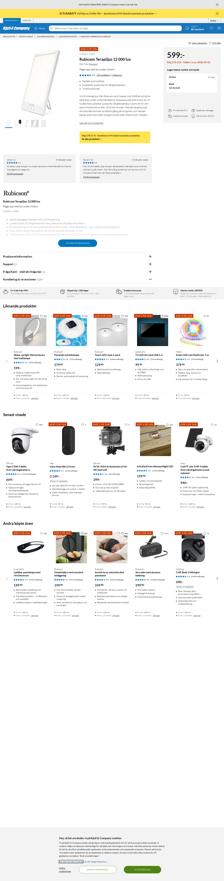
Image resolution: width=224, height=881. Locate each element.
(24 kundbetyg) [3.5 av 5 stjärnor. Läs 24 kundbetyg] (35, 607)
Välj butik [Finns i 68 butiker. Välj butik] (195, 642)
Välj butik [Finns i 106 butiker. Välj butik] (115, 642)
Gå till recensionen (15, 174)
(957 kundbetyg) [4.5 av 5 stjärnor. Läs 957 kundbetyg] (76, 824)
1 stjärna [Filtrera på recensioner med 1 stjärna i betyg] (52, 322)
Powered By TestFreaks (139, 498)
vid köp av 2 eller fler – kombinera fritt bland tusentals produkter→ (108, 13)
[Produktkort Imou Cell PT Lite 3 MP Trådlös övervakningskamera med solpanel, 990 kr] (199, 685)
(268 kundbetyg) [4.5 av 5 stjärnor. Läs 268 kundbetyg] (117, 603)
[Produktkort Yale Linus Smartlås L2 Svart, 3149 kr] (68, 685)
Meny (39, 28)
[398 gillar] (39, 669)
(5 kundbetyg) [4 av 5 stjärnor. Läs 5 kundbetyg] (114, 718)
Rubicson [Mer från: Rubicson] (93, 64)
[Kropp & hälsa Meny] (35, 36)
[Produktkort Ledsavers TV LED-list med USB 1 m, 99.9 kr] (152, 574)
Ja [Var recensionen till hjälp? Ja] (141, 389)
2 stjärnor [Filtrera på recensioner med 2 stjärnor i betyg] (53, 317)
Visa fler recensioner (77, 507)
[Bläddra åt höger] (217, 605)
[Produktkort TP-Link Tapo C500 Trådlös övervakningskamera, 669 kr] (25, 685)
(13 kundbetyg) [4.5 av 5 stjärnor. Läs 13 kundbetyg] (158, 715)
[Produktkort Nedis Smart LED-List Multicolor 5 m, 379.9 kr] (193, 574)
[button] (8, 124)
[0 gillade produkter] (211, 28)
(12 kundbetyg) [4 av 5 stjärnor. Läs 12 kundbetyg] (202, 721)
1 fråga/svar (116, 75)
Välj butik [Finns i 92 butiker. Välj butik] (200, 751)
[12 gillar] (214, 669)
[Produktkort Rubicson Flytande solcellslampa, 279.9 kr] (71, 574)
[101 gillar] (43, 560)
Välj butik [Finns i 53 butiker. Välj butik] (155, 642)
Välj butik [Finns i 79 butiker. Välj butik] (156, 751)
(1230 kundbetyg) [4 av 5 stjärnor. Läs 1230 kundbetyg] (157, 824)
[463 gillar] (124, 778)
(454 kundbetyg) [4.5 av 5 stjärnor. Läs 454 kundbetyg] (35, 824)
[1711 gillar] (164, 778)
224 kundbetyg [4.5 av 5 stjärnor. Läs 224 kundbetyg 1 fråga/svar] (103, 75)
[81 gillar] (206, 560)
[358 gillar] (124, 560)
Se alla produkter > (92, 139)
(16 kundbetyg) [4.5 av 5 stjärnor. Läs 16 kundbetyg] (71, 715)
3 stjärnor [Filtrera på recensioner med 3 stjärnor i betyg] (53, 312)
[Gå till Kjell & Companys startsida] (17, 28)
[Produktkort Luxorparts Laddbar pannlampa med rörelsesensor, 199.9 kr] (30, 792)
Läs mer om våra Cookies (71, 861)
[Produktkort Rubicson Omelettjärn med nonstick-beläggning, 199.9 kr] (71, 792)
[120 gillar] (43, 778)
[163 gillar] (169, 669)
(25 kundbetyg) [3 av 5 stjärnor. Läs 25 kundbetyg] (75, 603)
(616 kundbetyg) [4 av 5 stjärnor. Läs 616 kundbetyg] (117, 824)
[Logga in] (194, 28)
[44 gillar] (84, 560)
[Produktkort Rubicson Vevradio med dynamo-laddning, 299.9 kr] (152, 792)
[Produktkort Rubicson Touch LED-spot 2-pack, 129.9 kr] (112, 574)
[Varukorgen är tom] (219, 28)
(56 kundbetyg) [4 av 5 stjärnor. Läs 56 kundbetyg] (156, 603)
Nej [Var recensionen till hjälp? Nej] (147, 389)
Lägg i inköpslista (197, 43)
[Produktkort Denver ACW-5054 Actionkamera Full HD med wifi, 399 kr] (112, 685)
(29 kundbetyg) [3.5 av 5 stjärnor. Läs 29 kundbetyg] (197, 603)
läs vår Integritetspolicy (95, 861)
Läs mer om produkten (91, 122)
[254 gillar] (215, 43)
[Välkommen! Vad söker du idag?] (117, 28)
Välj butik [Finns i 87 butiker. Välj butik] (74, 642)
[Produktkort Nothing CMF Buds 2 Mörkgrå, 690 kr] (193, 792)
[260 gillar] (84, 778)
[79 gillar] (206, 778)
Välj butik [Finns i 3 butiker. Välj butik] (112, 751)
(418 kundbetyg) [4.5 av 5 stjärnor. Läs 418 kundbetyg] (198, 821)
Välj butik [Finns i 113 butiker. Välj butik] (34, 642)
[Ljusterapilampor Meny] (79, 36)
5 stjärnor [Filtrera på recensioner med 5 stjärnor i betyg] (53, 302)
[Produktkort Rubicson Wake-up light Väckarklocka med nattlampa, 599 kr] (30, 574)
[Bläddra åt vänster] (7, 605)
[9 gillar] (127, 669)
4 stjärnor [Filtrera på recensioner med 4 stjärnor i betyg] (53, 307)
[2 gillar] (83, 669)
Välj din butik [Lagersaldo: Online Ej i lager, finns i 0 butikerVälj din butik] (174, 87)
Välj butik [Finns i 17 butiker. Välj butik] (69, 751)
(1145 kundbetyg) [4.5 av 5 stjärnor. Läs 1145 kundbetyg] (28, 718)
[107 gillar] (165, 560)
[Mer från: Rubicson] (16, 194)
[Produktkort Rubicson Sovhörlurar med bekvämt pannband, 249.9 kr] (112, 792)
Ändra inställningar (65, 870)
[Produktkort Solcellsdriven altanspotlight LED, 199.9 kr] (155, 685)
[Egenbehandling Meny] (56, 36)
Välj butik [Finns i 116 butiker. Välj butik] (27, 751)
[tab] (12, 20)
